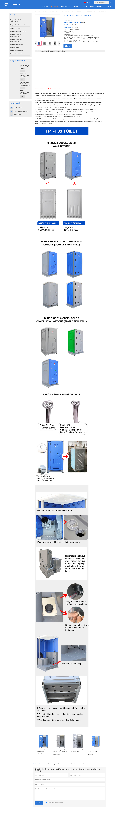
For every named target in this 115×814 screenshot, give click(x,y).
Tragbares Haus (14, 47)
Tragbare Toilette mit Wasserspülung (59, 11)
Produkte (45, 11)
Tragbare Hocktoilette (16, 54)
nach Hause (37, 11)
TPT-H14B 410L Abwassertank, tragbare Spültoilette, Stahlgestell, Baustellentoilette (25, 67)
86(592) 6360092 (18, 114)
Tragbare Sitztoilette (75, 11)
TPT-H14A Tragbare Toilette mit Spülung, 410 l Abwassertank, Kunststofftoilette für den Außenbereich (24, 75)
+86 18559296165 (18, 107)
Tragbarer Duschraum (16, 28)
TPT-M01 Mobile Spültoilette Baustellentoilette (25, 84)
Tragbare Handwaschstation (18, 31)
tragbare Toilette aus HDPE (59, 764)
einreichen (38, 802)
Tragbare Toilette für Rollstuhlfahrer (15, 20)
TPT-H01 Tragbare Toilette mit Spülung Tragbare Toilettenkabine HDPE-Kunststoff (25, 92)
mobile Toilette (81, 764)
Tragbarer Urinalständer (16, 50)
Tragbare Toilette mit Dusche (18, 25)
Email (67, 45)
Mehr (22, 71)
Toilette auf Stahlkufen (93, 764)
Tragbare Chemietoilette (16, 44)
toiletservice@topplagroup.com (21, 111)
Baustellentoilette (47, 764)
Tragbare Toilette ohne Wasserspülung (16, 40)
